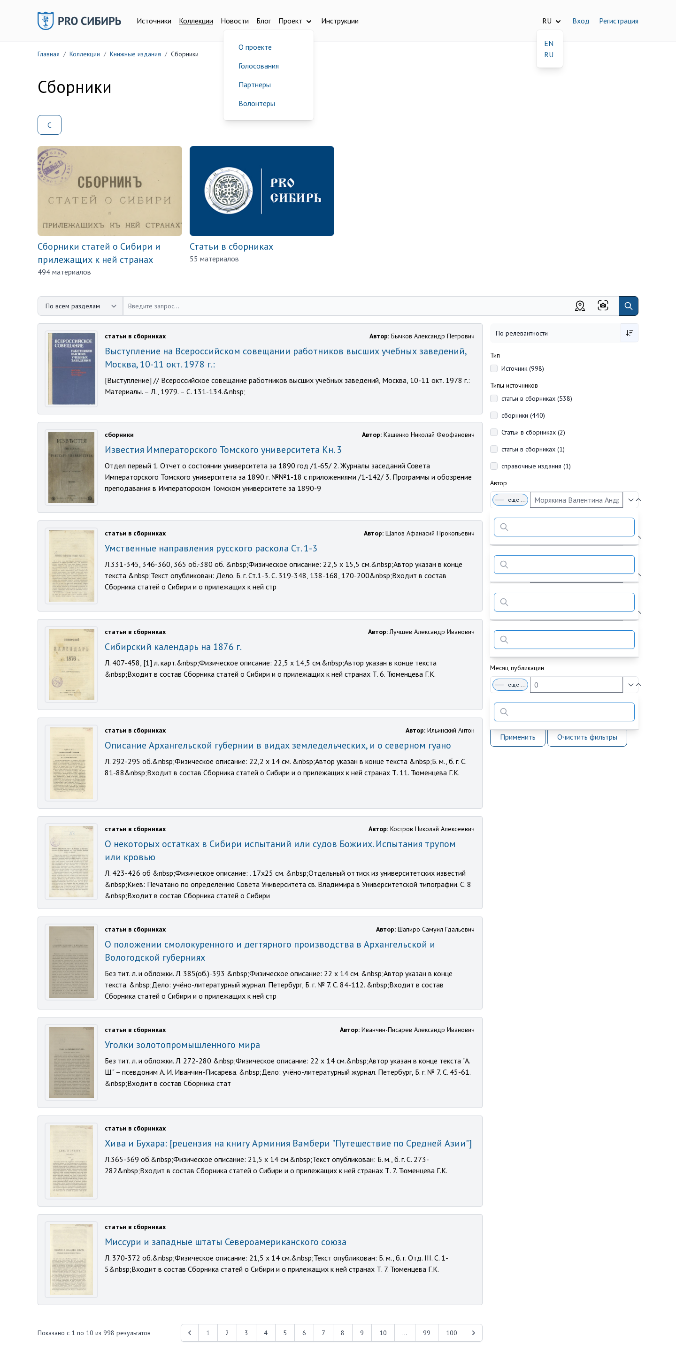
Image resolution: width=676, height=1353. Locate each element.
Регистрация (618, 20)
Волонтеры (256, 103)
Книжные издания (135, 54)
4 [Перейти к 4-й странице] (266, 1333)
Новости (235, 20)
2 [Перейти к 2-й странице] (227, 1333)
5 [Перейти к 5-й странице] (285, 1333)
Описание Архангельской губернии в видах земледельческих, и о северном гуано (278, 745)
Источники (154, 20)
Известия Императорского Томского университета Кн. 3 (223, 449)
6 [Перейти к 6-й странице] (304, 1333)
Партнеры (254, 84)
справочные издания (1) (536, 466)
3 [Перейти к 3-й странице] (246, 1333)
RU (548, 54)
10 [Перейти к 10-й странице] (383, 1333)
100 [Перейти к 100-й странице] (451, 1333)
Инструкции (340, 20)
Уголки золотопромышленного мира (182, 1045)
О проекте (255, 47)
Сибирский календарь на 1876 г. (173, 647)
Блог (263, 20)
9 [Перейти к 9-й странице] (362, 1333)
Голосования (258, 65)
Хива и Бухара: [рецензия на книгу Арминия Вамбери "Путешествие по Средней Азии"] (288, 1143)
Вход (581, 20)
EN (548, 43)
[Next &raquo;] (474, 1333)
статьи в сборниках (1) (533, 449)
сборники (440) (523, 415)
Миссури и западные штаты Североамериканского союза (225, 1242)
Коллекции (196, 20)
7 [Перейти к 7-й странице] (323, 1333)
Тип (495, 355)
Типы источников (514, 385)
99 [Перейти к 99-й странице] (426, 1333)
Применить (518, 736)
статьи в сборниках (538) (536, 398)
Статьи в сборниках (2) (533, 432)
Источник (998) (522, 368)
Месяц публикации (517, 668)
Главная (49, 54)
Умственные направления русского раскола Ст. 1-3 (211, 548)
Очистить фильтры (587, 736)
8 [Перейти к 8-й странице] (343, 1333)
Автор (498, 483)
